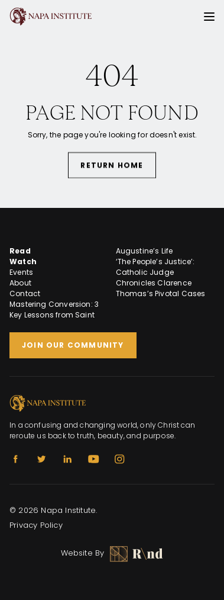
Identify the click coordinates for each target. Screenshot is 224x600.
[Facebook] (15, 459)
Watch (23, 261)
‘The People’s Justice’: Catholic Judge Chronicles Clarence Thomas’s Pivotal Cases (161, 277)
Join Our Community (73, 345)
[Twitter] (41, 459)
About (20, 283)
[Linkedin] (67, 459)
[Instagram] (119, 459)
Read (20, 251)
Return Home (111, 166)
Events (21, 272)
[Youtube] (93, 459)
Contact (24, 293)
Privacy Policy (36, 525)
